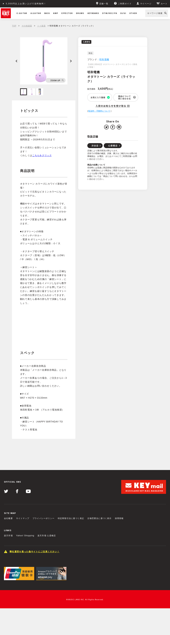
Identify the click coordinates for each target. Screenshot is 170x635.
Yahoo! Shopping (25, 535)
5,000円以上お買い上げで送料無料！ (26, 3)
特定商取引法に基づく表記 (71, 518)
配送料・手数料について (99, 111)
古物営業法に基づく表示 (99, 518)
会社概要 (8, 518)
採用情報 (119, 518)
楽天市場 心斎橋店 (47, 535)
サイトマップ (22, 518)
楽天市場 (8, 535)
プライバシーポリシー (43, 518)
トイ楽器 (41, 26)
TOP (14, 26)
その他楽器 (27, 26)
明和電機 (104, 59)
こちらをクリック (42, 155)
